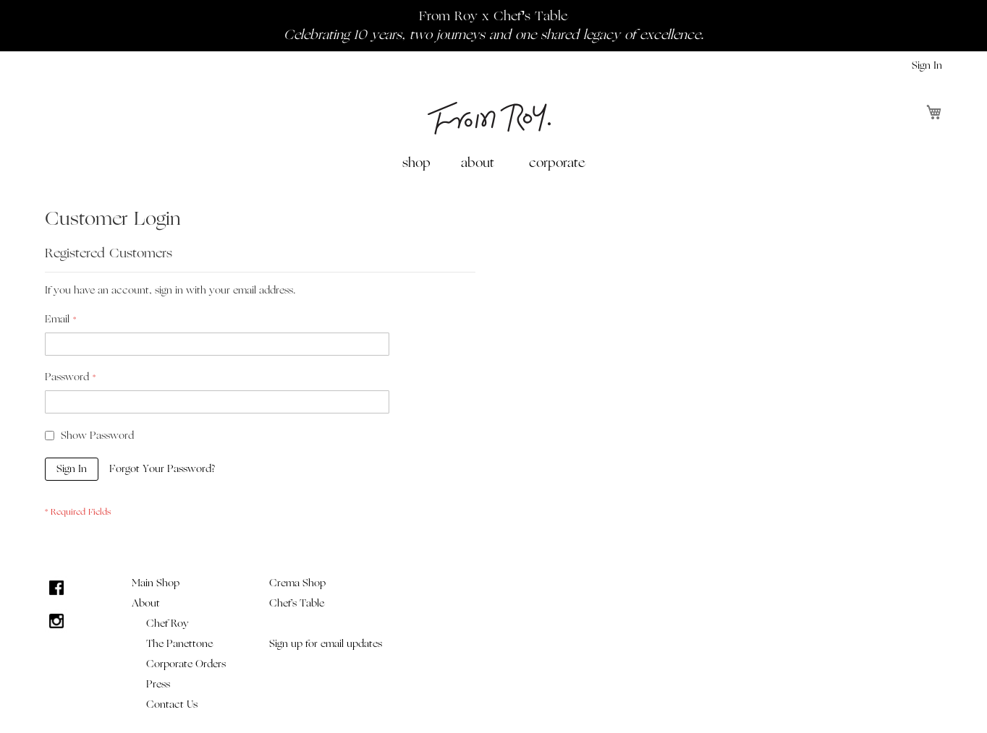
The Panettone (179, 644)
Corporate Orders (186, 664)
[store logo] (489, 118)
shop (416, 163)
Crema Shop (297, 583)
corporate (557, 163)
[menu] (493, 163)
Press (158, 684)
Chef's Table (296, 603)
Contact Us (172, 704)
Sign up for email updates (325, 644)
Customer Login (113, 218)
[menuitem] (419, 163)
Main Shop (155, 583)
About (146, 603)
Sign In (927, 65)
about (477, 163)
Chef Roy (167, 623)
